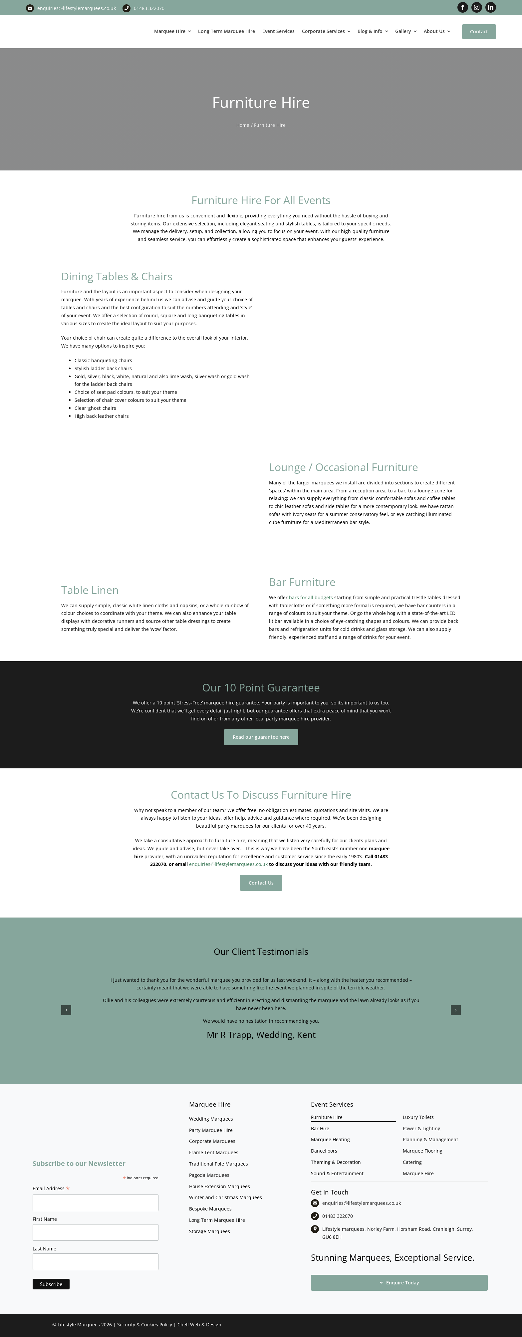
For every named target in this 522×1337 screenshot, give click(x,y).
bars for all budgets (311, 597)
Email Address (51, 1189)
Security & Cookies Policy (144, 1324)
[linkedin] (490, 7)
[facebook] (462, 7)
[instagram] (476, 7)
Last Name (44, 1248)
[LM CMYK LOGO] (59, 19)
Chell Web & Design (199, 1324)
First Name (45, 1219)
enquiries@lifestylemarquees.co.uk (76, 8)
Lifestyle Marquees (79, 1324)
